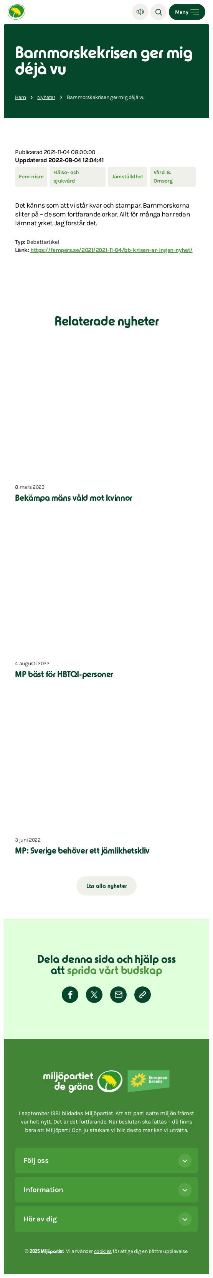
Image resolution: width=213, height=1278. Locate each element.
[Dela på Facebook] (70, 994)
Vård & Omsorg (163, 176)
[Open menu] (187, 12)
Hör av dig (107, 1219)
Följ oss (107, 1160)
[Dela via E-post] (118, 994)
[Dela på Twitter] (94, 994)
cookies (103, 1251)
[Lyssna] (140, 12)
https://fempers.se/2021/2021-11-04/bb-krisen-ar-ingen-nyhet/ (111, 250)
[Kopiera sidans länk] (142, 994)
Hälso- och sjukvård (66, 176)
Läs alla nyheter (106, 886)
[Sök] (158, 12)
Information (107, 1190)
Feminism (31, 176)
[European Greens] (148, 1084)
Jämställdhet (128, 176)
